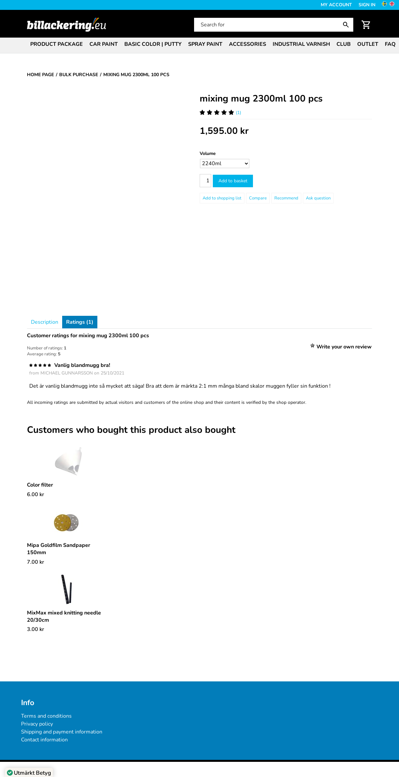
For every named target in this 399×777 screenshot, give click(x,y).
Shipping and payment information (61, 731)
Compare (258, 198)
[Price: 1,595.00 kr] (224, 131)
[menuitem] (56, 43)
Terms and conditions (46, 716)
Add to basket (232, 181)
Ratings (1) (79, 322)
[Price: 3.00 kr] (35, 629)
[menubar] (199, 44)
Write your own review (344, 346)
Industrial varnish (301, 44)
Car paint (103, 44)
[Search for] (273, 25)
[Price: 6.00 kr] (35, 494)
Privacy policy (37, 724)
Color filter (40, 485)
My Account (336, 5)
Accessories (247, 44)
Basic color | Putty (153, 44)
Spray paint (205, 44)
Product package (56, 44)
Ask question (318, 198)
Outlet (367, 44)
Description (44, 322)
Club (344, 44)
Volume (208, 153)
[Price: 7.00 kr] (35, 562)
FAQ (390, 44)
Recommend (286, 198)
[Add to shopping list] (222, 198)
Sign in (367, 5)
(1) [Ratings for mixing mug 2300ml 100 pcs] (220, 112)
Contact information (44, 739)
